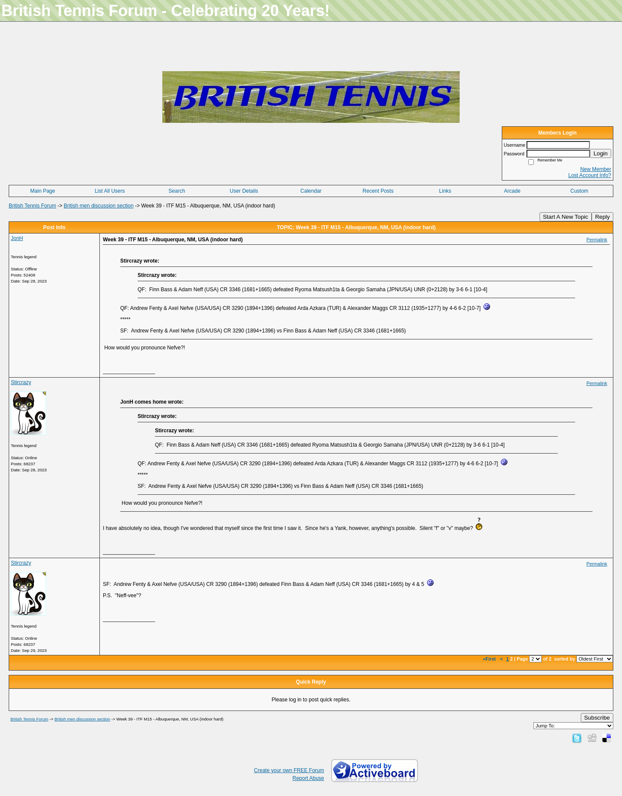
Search (176, 191)
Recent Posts (377, 191)
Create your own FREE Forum (289, 770)
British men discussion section (99, 206)
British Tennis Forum (32, 206)
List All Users (110, 191)
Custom (579, 191)
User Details (244, 191)
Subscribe (597, 717)
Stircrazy (21, 382)
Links (445, 191)
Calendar (311, 191)
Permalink (596, 239)
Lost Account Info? (589, 175)
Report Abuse (308, 778)
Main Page (42, 191)
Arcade (512, 191)
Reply (602, 217)
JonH (17, 238)
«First (490, 658)
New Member (595, 169)
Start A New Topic (565, 217)
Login (600, 153)
